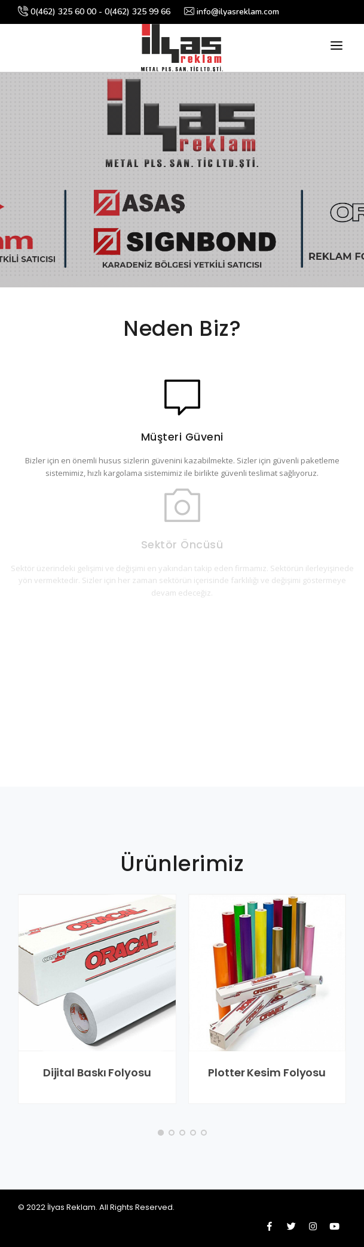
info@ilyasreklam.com (231, 11)
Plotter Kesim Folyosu (267, 1072)
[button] (160, 1133)
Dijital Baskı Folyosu (97, 1072)
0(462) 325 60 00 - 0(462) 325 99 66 (94, 11)
